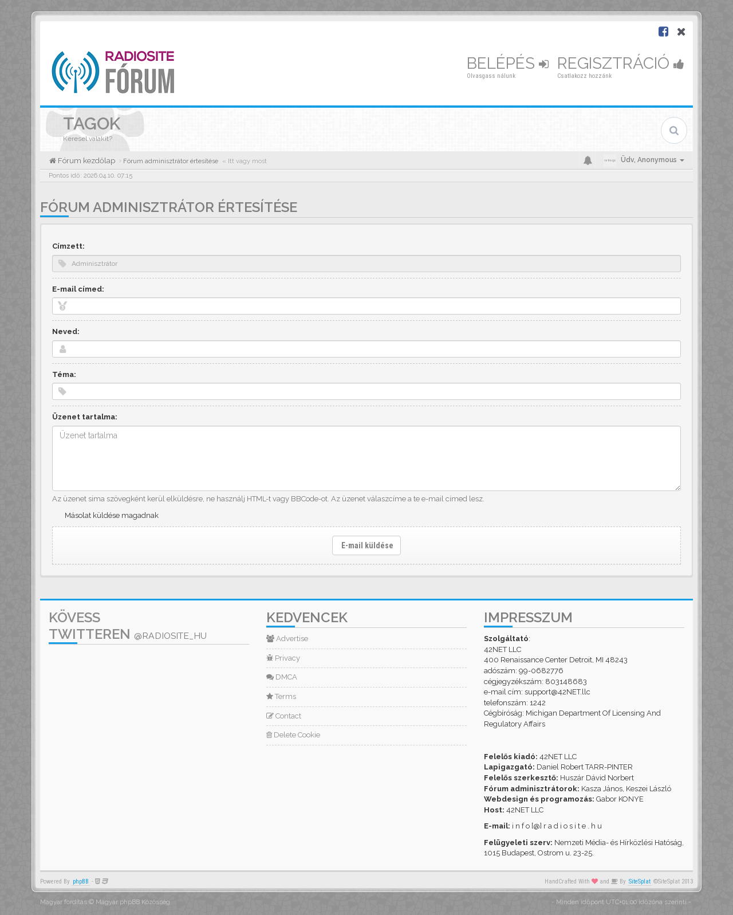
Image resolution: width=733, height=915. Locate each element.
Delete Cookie (293, 735)
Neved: (66, 331)
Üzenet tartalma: (84, 417)
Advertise (287, 638)
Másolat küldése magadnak (112, 515)
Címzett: (68, 246)
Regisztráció (620, 63)
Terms (281, 696)
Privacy (283, 658)
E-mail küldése (366, 545)
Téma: (64, 374)
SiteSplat (640, 881)
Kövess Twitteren (128, 625)
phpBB (81, 881)
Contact (283, 716)
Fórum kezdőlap (85, 160)
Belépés (508, 63)
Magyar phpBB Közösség (133, 902)
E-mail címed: (78, 289)
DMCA (281, 677)
